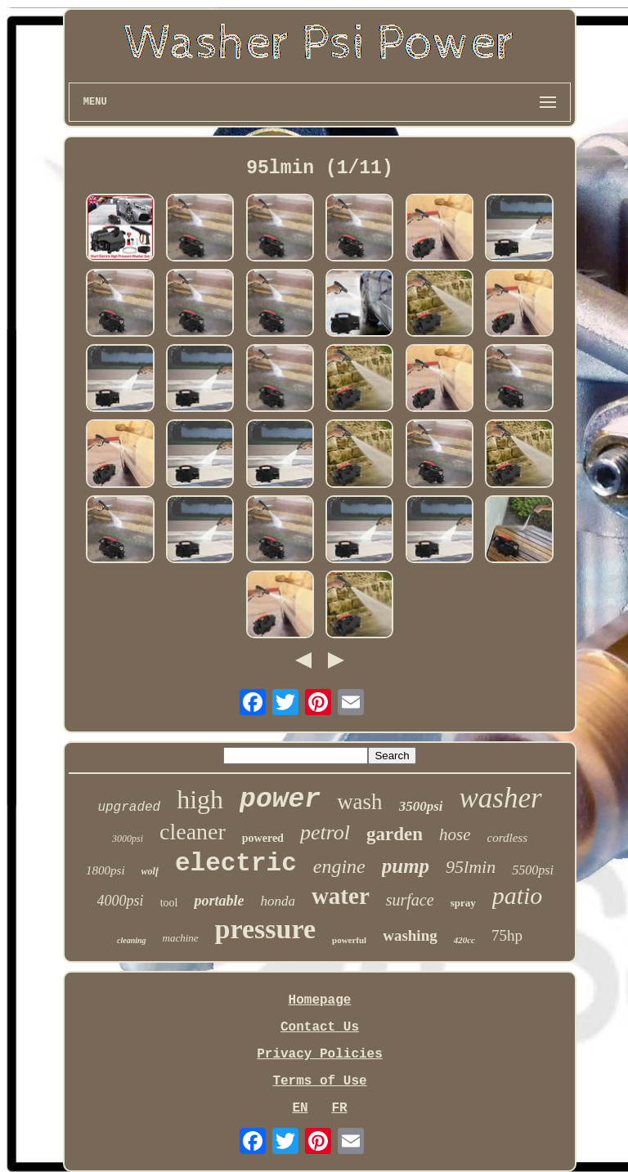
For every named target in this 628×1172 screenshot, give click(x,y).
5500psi (533, 870)
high (200, 799)
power (280, 800)
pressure (265, 929)
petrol (325, 832)
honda (277, 901)
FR (339, 1108)
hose (455, 834)
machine (181, 938)
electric (236, 863)
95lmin (471, 867)
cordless (507, 837)
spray (463, 903)
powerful (349, 940)
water (341, 896)
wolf (150, 871)
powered (263, 838)
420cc (464, 940)
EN (299, 1108)
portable (219, 900)
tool (169, 903)
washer (500, 798)
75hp (507, 935)
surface (410, 900)
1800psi (105, 870)
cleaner (192, 831)
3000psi (127, 838)
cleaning (131, 940)
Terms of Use (319, 1081)
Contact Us (319, 1027)
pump (405, 866)
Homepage (320, 1000)
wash (360, 802)
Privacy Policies (320, 1054)
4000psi (120, 900)
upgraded (128, 807)
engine (339, 866)
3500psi (421, 806)
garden (394, 834)
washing (410, 935)
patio (517, 895)
